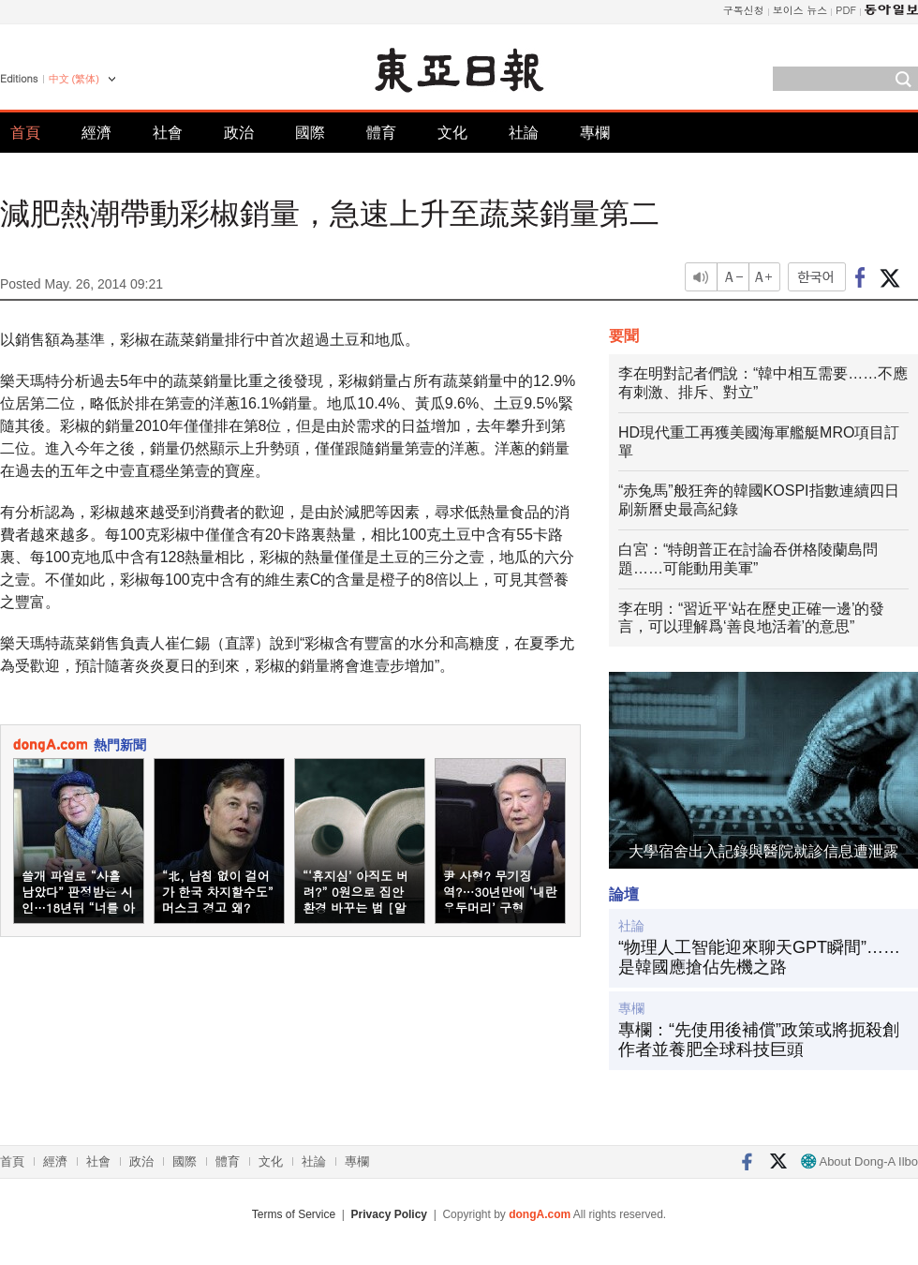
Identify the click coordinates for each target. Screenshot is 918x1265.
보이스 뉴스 (800, 10)
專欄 (595, 133)
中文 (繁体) (74, 78)
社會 (168, 133)
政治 (239, 133)
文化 (452, 133)
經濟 (96, 133)
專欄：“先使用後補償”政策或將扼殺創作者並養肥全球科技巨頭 (758, 1040)
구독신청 (743, 10)
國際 (310, 133)
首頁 (25, 133)
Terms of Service (293, 1214)
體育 (381, 133)
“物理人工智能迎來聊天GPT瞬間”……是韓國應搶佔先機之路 (759, 957)
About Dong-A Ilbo (859, 1161)
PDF (846, 10)
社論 (524, 133)
